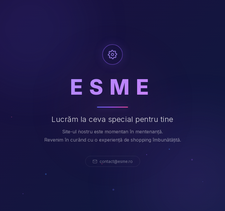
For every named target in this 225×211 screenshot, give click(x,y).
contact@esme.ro (113, 161)
